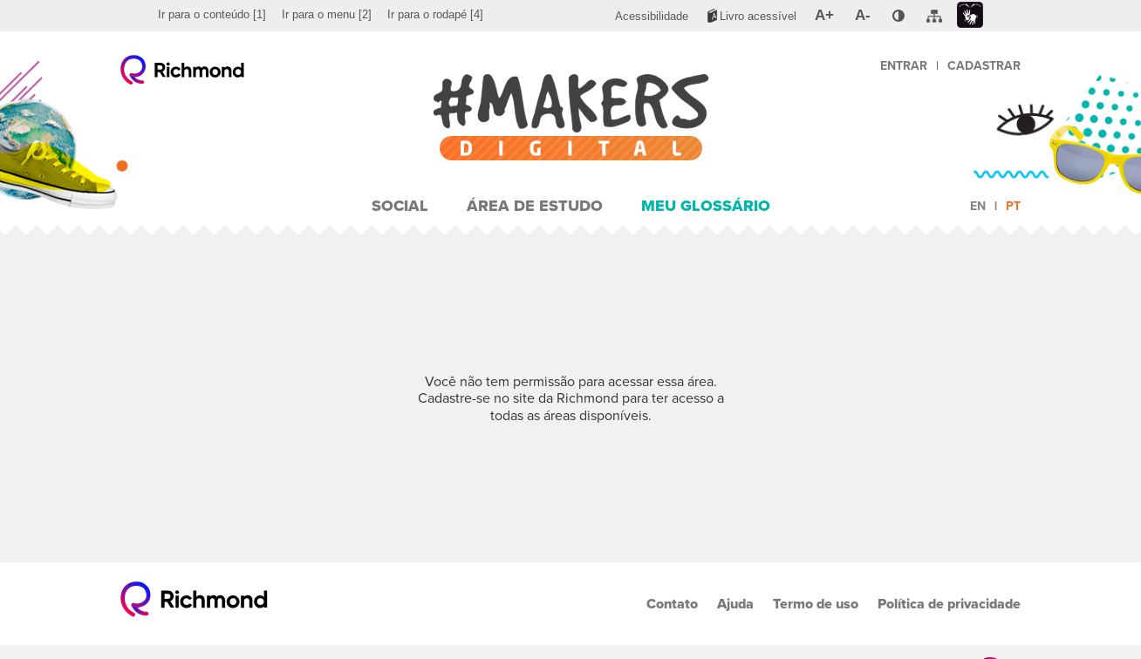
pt (1013, 206)
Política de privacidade (949, 604)
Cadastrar (984, 66)
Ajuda (735, 604)
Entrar (903, 66)
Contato (672, 604)
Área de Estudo (535, 205)
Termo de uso (815, 604)
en (978, 206)
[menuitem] (212, 15)
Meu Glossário (705, 205)
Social (400, 205)
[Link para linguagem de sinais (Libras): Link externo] (970, 15)
